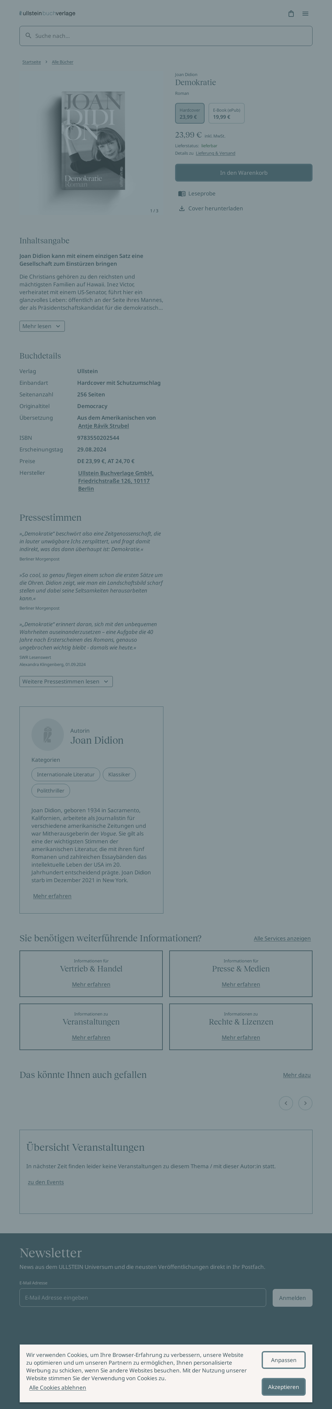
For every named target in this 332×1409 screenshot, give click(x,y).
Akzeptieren (283, 1387)
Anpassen (284, 1360)
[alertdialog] (166, 1373)
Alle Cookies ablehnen (57, 1387)
